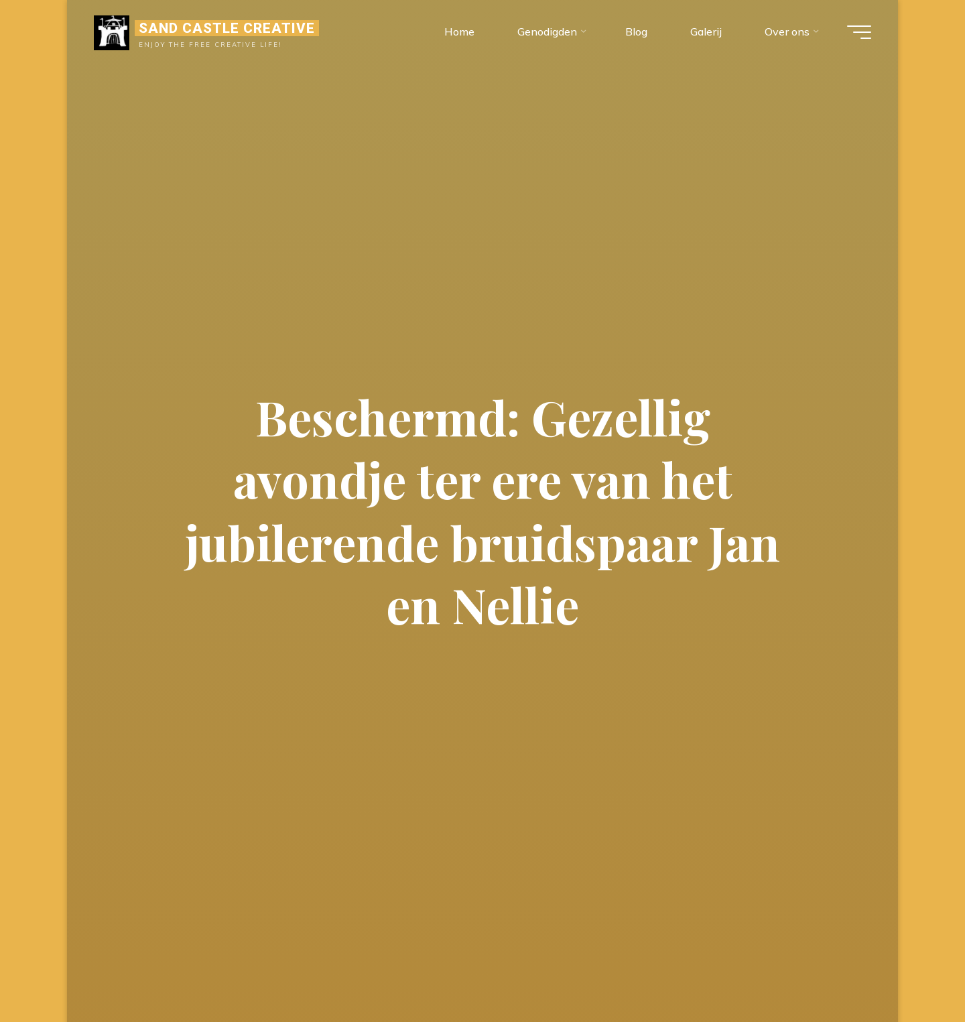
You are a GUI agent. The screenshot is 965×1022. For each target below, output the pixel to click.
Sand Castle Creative (227, 28)
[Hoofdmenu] (859, 32)
